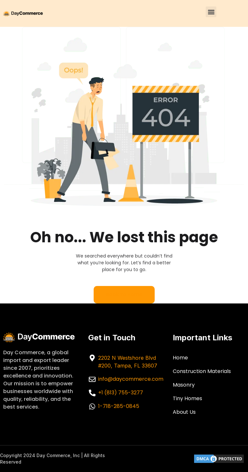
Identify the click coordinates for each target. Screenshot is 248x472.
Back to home (124, 294)
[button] (211, 11)
